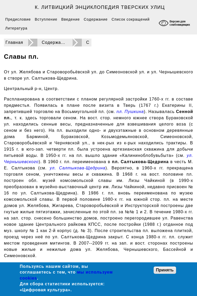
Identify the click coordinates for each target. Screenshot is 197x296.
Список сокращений (131, 19)
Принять (165, 270)
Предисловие (18, 19)
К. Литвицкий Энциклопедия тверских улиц (100, 7)
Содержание (96, 19)
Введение (70, 19)
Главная (14, 42)
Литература (16, 28)
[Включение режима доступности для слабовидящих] (175, 23)
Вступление (46, 19)
